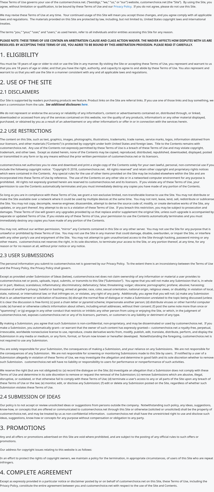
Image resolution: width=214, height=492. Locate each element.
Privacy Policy (122, 6)
